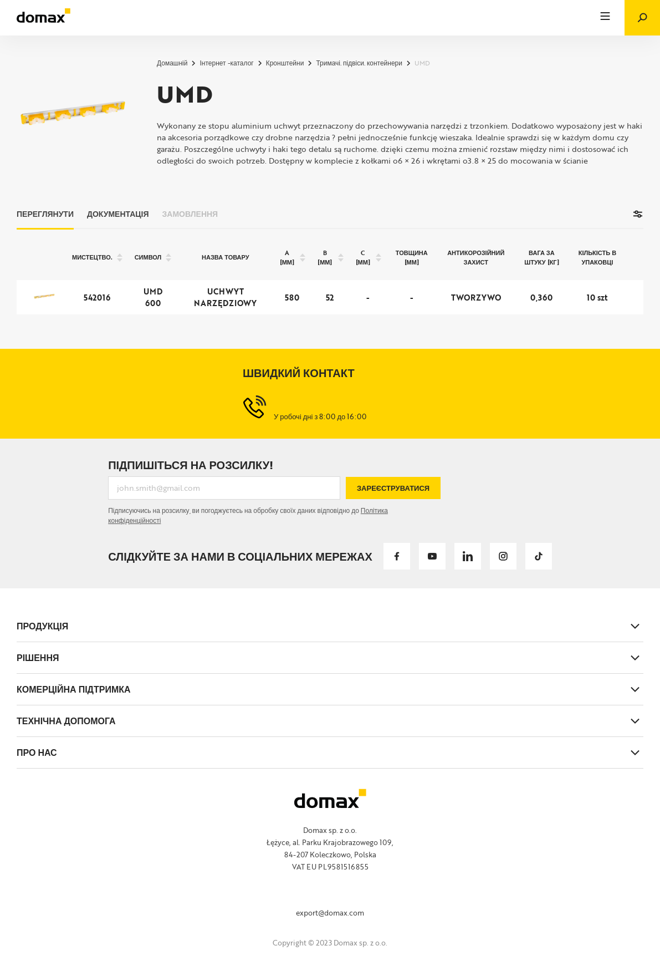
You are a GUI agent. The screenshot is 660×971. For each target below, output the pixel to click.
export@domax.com (330, 912)
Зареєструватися (393, 488)
